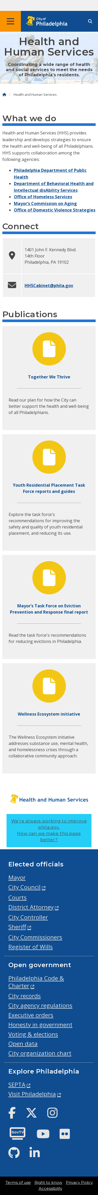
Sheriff (17, 927)
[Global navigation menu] (10, 21)
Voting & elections (33, 1034)
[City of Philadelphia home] (48, 21)
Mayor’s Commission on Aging (45, 203)
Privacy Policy (79, 1182)
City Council (24, 887)
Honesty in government (40, 1025)
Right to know (48, 1182)
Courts (17, 897)
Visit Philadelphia (32, 1094)
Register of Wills (30, 947)
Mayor (17, 877)
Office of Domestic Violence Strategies (54, 210)
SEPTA (16, 1085)
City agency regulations (40, 1005)
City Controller (28, 917)
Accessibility (50, 1188)
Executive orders (30, 1015)
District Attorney (31, 907)
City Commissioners (35, 937)
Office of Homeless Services (43, 197)
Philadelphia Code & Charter (36, 982)
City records (24, 996)
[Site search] (90, 21)
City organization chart (39, 1053)
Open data (23, 1044)
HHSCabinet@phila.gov (49, 285)
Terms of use (18, 1182)
